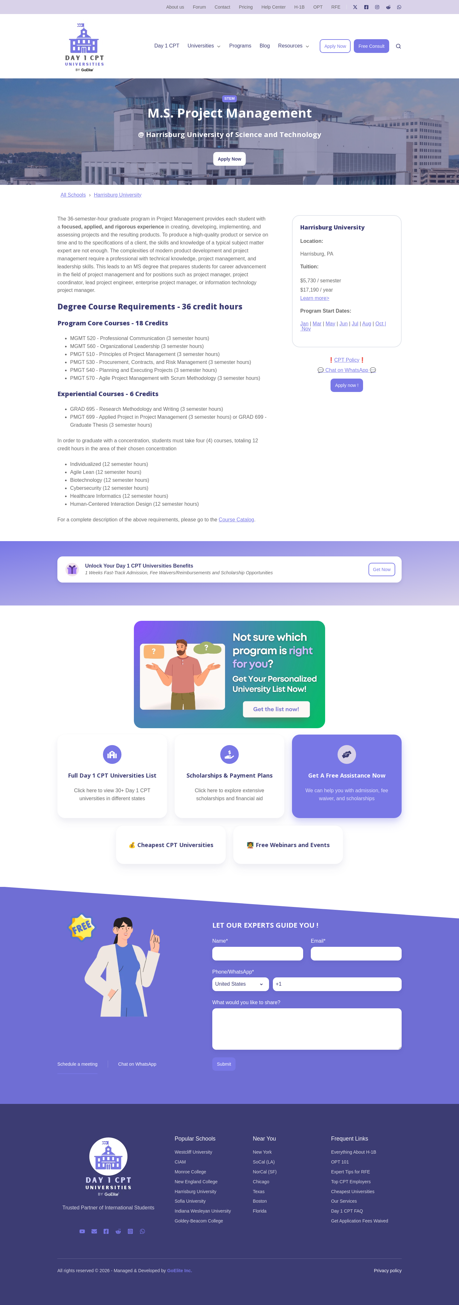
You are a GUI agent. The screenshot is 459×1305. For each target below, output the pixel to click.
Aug (366, 323)
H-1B (299, 7)
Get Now (381, 569)
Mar (317, 323)
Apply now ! (347, 385)
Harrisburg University (117, 195)
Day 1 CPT (166, 45)
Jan (304, 323)
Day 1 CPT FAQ (347, 1211)
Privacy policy (388, 1270)
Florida (259, 1211)
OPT (318, 7)
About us (175, 7)
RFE (335, 7)
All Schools (73, 195)
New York (262, 1152)
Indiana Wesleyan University (203, 1211)
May (330, 323)
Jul (355, 323)
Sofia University (190, 1201)
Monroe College (190, 1171)
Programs (240, 45)
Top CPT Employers (351, 1181)
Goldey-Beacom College (199, 1220)
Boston (260, 1201)
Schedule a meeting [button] (77, 1064)
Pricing (246, 7)
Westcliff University (193, 1152)
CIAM (180, 1161)
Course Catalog (236, 519)
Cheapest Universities (353, 1191)
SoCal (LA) (263, 1161)
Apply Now (335, 46)
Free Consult (372, 46)
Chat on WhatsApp (346, 370)
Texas (259, 1191)
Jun (343, 323)
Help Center (273, 7)
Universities (201, 45)
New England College (196, 1181)
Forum (199, 7)
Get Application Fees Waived (359, 1220)
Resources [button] (290, 45)
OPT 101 (340, 1161)
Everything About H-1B (353, 1152)
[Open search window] (398, 46)
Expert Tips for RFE (350, 1171)
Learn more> (314, 298)
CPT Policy (347, 360)
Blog (265, 45)
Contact (222, 7)
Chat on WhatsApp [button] (137, 1064)
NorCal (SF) (265, 1171)
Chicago (261, 1181)
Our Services (344, 1201)
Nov (306, 328)
